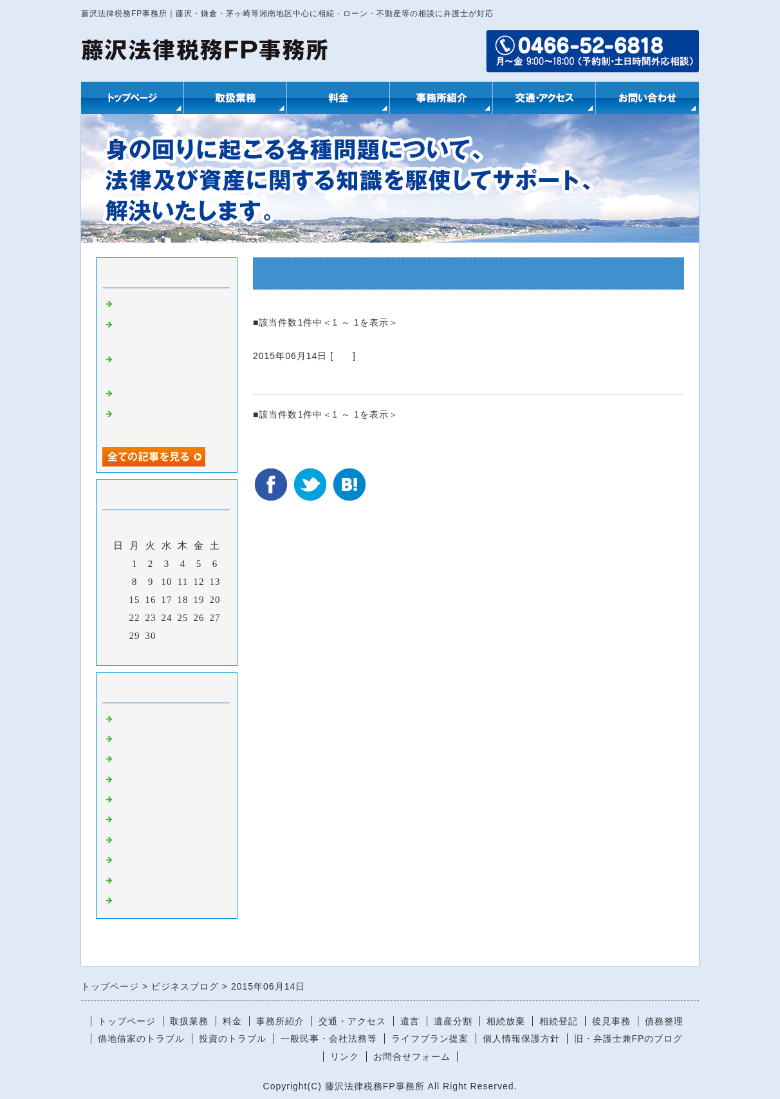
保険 (125, 840)
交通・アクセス (352, 1021)
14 (118, 600)
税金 (125, 881)
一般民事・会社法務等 (329, 1038)
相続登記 (558, 1021)
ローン (130, 759)
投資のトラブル (232, 1038)
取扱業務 (189, 1021)
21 (118, 618)
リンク (344, 1056)
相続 (343, 356)
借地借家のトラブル (141, 1038)
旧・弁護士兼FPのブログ (628, 1038)
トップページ (127, 1021)
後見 (125, 780)
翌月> (193, 652)
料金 (232, 1021)
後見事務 (611, 1021)
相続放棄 (506, 1021)
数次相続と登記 (296, 378)
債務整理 (664, 1021)
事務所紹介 (280, 1021)
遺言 (410, 1021)
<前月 (140, 652)
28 (118, 636)
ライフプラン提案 (430, 1038)
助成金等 (135, 901)
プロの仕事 (141, 394)
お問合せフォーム (411, 1056)
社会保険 (135, 800)
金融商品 (135, 820)
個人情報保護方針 (521, 1038)
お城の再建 (141, 304)
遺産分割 (453, 1021)
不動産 (130, 739)
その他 (130, 860)
